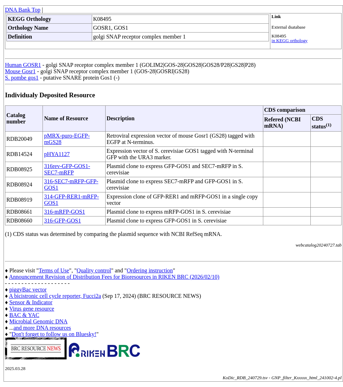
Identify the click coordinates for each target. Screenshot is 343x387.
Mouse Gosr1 (20, 71)
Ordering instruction (150, 270)
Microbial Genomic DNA (38, 321)
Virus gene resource (31, 309)
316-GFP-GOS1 (62, 221)
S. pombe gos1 (22, 78)
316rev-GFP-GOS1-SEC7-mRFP (67, 169)
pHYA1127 (56, 154)
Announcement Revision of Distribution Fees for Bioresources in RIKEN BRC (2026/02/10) (114, 277)
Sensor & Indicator (30, 302)
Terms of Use (54, 270)
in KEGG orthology (289, 40)
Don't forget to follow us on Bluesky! (54, 334)
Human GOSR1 (23, 65)
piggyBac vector (27, 290)
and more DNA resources (42, 328)
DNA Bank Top (22, 10)
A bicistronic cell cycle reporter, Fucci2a (55, 296)
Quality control (94, 270)
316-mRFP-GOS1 (64, 212)
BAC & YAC (24, 315)
